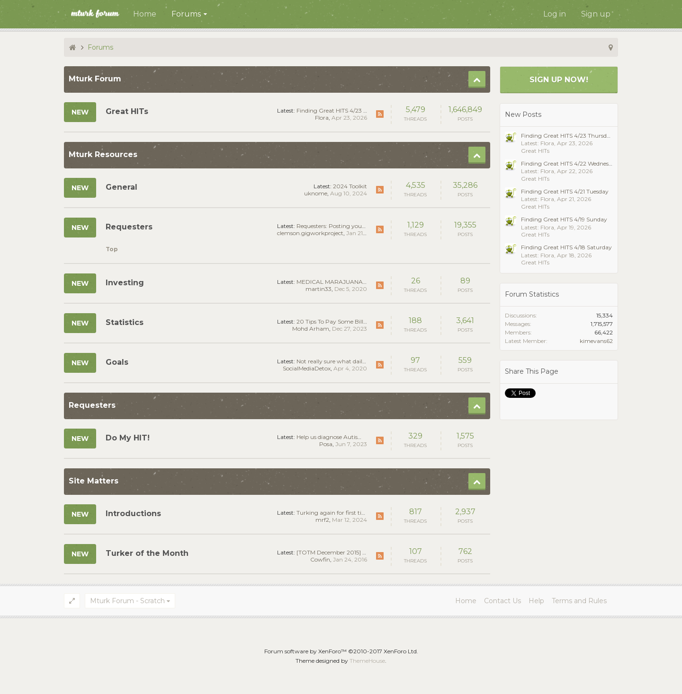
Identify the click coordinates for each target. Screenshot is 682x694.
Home (144, 13)
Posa (325, 444)
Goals (117, 362)
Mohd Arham (310, 328)
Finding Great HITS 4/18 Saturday (566, 247)
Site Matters (93, 480)
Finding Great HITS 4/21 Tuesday (565, 191)
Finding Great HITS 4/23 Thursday (342, 110)
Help (536, 601)
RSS (380, 114)
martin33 (318, 288)
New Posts (523, 114)
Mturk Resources (103, 154)
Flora (322, 117)
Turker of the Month (147, 553)
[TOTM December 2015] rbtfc (336, 552)
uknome (315, 193)
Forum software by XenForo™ (341, 651)
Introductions (133, 513)
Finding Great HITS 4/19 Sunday (564, 219)
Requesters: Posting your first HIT (341, 225)
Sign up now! (558, 79)
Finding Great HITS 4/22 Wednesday (570, 163)
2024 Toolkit (350, 186)
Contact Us (502, 601)
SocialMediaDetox (307, 368)
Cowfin (320, 559)
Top (112, 249)
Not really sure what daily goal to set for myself (359, 361)
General (121, 187)
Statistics (125, 322)
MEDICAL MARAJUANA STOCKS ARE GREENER (363, 281)
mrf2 (322, 519)
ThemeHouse (367, 660)
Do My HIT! (128, 437)
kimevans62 (596, 340)
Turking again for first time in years (344, 512)
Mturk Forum (95, 78)
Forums (186, 13)
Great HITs (127, 111)
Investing (125, 282)
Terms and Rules (579, 601)
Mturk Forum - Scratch (127, 601)
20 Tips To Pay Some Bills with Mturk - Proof (357, 321)
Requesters (129, 226)
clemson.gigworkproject (310, 233)
